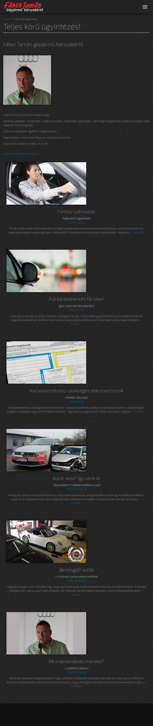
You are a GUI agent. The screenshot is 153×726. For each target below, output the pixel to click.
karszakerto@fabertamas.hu (21, 154)
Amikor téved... (76, 222)
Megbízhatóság (76, 581)
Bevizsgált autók (76, 570)
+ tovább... (138, 232)
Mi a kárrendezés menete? (76, 661)
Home (6, 19)
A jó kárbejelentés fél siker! (77, 299)
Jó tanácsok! (76, 310)
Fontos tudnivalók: (76, 211)
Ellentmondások (76, 489)
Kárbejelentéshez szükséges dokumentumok (76, 390)
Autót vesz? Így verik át (76, 478)
